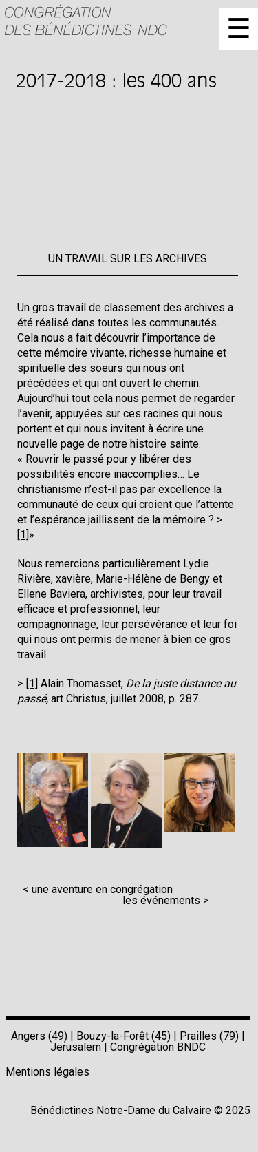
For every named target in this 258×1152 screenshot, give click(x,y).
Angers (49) (39, 1036)
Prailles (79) (209, 1036)
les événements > (165, 900)
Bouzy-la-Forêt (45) (123, 1036)
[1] (32, 683)
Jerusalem (75, 1047)
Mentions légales (47, 1071)
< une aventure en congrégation (98, 889)
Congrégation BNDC (158, 1047)
